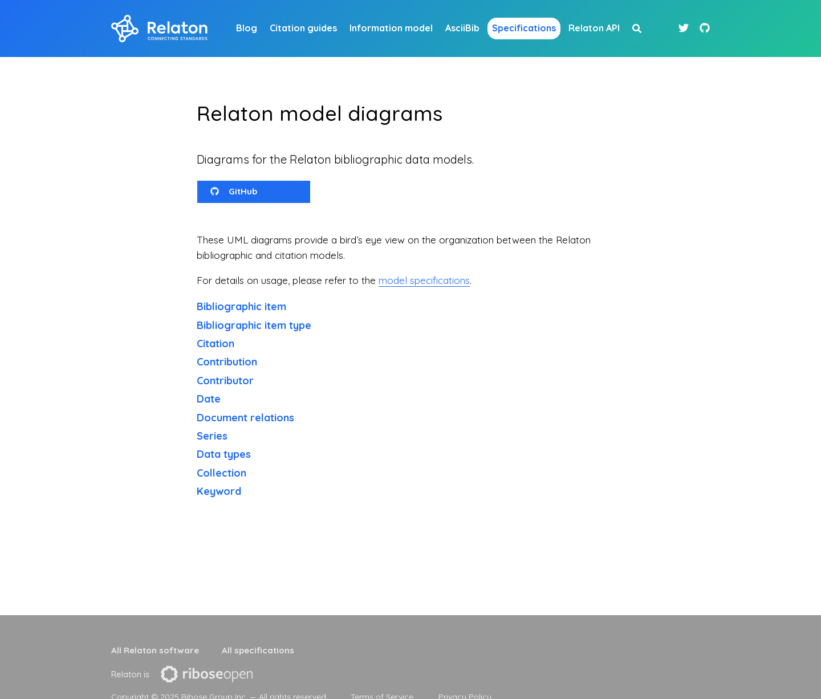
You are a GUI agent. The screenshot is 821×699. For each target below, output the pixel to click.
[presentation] (207, 674)
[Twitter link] (685, 28)
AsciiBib (462, 28)
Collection (221, 472)
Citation (215, 343)
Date (209, 398)
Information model (391, 28)
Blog (246, 28)
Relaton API (594, 28)
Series (212, 435)
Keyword (219, 491)
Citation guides (303, 28)
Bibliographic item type (254, 325)
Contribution (227, 361)
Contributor (225, 380)
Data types (224, 454)
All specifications (258, 650)
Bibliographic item (241, 306)
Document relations (245, 417)
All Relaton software (155, 650)
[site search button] (637, 28)
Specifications (524, 28)
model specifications (424, 280)
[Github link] (705, 28)
